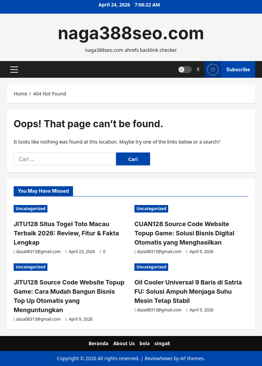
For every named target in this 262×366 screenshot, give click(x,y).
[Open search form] (198, 69)
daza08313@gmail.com (38, 251)
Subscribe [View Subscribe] (227, 69)
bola (145, 343)
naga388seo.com (131, 33)
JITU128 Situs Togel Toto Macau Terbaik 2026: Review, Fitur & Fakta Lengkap (66, 233)
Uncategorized (30, 208)
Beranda (98, 343)
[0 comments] (102, 251)
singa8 (162, 343)
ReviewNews (159, 358)
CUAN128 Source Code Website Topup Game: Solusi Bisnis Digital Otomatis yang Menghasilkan (184, 233)
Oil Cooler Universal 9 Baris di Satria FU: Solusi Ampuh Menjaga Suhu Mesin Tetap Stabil (188, 291)
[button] (14, 69)
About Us (124, 343)
